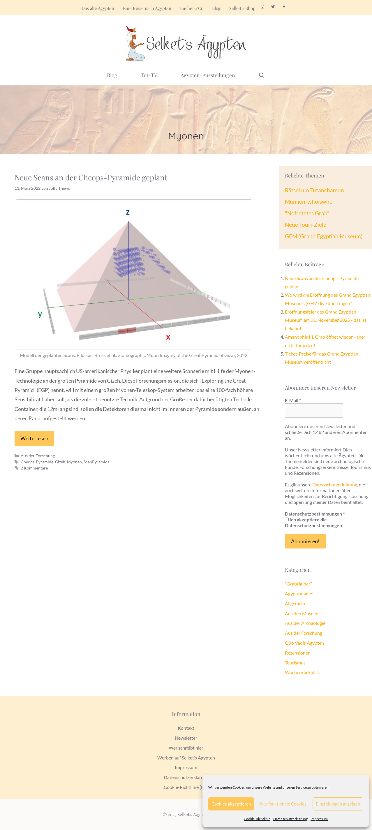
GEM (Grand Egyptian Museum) (324, 236)
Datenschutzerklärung (290, 819)
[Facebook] (283, 7)
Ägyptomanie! (299, 593)
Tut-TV (149, 75)
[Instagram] (262, 7)
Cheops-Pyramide (37, 461)
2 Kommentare (34, 467)
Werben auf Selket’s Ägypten (186, 757)
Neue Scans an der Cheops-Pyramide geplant (91, 177)
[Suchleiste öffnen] (262, 75)
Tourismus (295, 662)
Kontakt (186, 728)
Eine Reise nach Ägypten (147, 8)
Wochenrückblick (302, 672)
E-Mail (293, 400)
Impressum (319, 819)
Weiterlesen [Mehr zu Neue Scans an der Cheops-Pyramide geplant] (34, 438)
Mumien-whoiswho (309, 201)
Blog (216, 8)
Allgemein (295, 603)
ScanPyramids (96, 461)
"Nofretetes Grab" (307, 213)
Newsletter (186, 738)
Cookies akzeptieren (231, 803)
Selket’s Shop (242, 8)
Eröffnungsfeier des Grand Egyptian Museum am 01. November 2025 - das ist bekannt (325, 320)
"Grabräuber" (298, 583)
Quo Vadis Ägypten (304, 643)
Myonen (74, 461)
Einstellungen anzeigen (338, 803)
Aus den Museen (301, 613)
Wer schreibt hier (186, 747)
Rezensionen (298, 652)
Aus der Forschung (38, 455)
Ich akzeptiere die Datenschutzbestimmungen (313, 522)
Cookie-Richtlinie (257, 819)
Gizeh (60, 461)
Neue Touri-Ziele (305, 224)
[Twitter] (273, 7)
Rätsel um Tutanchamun (314, 190)
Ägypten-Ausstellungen (208, 75)
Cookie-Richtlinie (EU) (186, 787)
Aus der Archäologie (305, 623)
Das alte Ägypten (98, 8)
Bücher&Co (191, 8)
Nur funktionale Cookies (283, 803)
